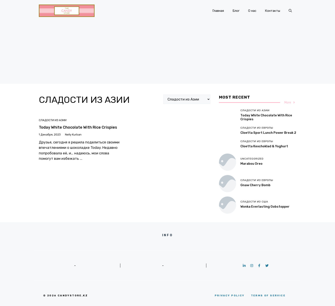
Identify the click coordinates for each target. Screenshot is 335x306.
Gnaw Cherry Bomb (255, 185)
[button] (290, 10)
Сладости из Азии (52, 120)
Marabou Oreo (251, 164)
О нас (252, 11)
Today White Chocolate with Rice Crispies (78, 127)
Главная (218, 11)
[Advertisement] (167, 54)
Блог (236, 11)
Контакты (272, 11)
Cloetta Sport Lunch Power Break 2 (268, 133)
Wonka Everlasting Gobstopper (265, 207)
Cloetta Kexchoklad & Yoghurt (264, 146)
